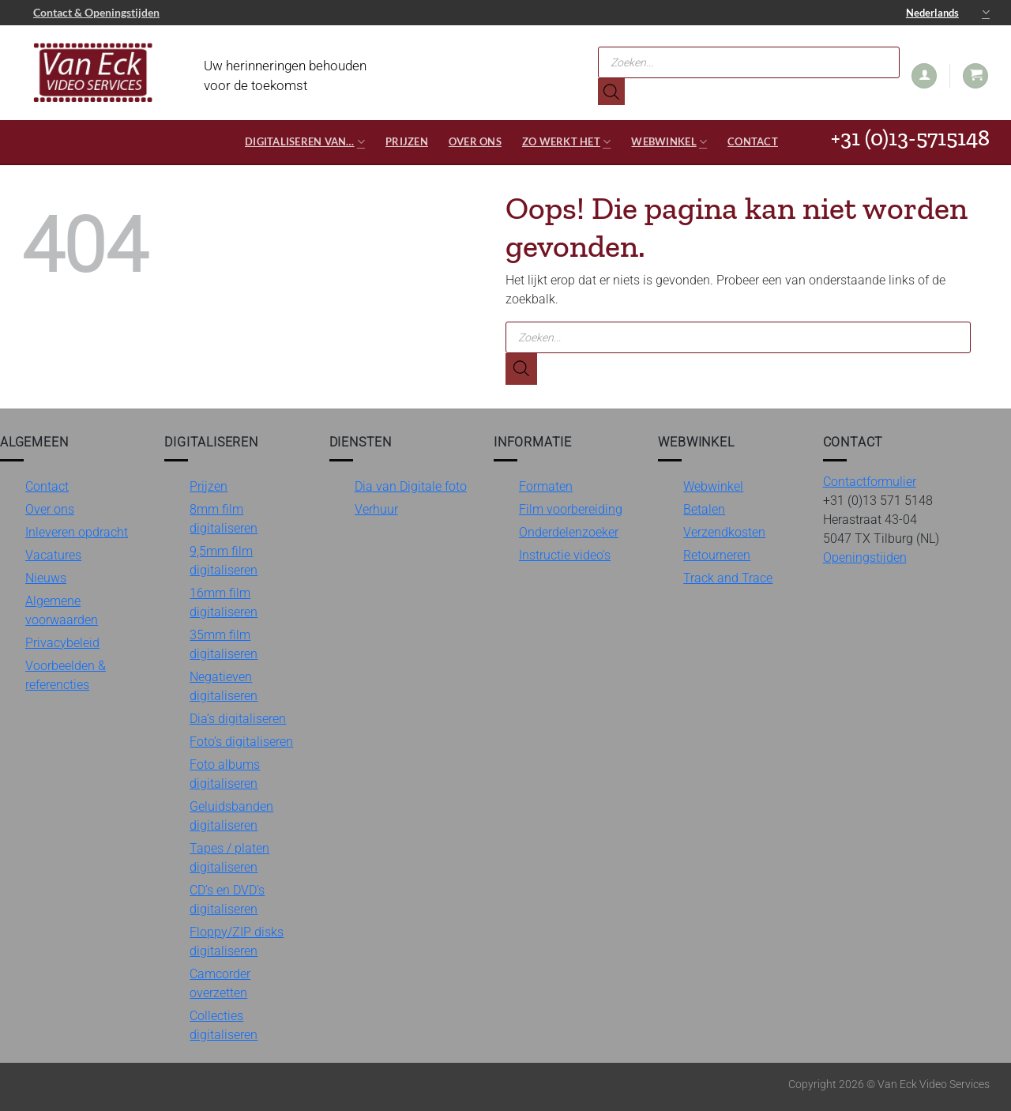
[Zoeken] (612, 91)
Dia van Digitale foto (411, 486)
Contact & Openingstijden (96, 12)
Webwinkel (669, 141)
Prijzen (406, 141)
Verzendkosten (724, 532)
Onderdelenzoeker (568, 532)
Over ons (475, 141)
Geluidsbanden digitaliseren (231, 816)
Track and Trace (727, 578)
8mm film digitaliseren (223, 519)
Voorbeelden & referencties (65, 675)
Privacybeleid (62, 642)
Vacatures (53, 555)
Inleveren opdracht (76, 532)
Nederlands (948, 12)
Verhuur (376, 509)
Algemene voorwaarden (61, 610)
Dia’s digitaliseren (238, 718)
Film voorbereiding (570, 509)
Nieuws (45, 578)
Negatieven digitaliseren (223, 686)
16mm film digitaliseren (223, 603)
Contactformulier (869, 481)
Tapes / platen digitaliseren (229, 858)
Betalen (704, 509)
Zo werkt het (566, 141)
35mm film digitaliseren (223, 644)
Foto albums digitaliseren (225, 774)
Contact (752, 141)
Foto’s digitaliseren (241, 741)
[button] (924, 76)
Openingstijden (865, 557)
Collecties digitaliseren (223, 1025)
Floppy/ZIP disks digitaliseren (237, 941)
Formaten (546, 486)
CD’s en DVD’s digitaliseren (227, 900)
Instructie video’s (565, 555)
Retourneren (716, 555)
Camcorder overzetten (220, 983)
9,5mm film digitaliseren (223, 561)
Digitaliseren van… (305, 141)
